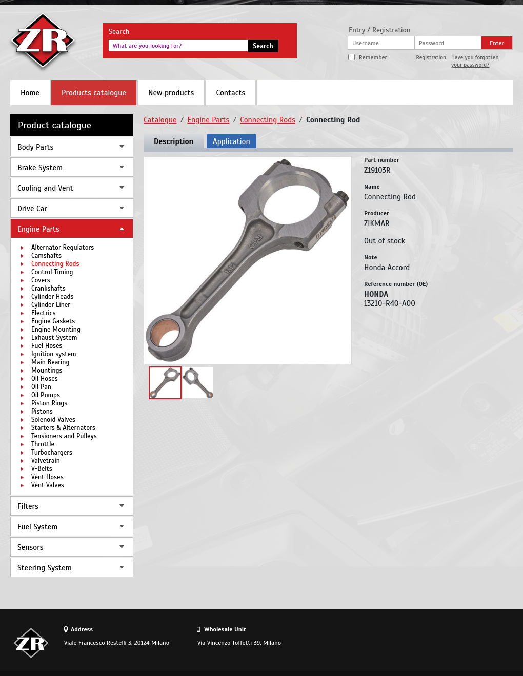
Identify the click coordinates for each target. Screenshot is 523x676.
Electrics (43, 313)
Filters (27, 506)
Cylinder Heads (52, 297)
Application (231, 141)
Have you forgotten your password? (474, 61)
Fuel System (37, 526)
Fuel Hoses (47, 346)
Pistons (42, 411)
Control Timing (52, 272)
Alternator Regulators (62, 247)
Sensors (30, 547)
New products (171, 92)
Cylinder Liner (50, 305)
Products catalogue (94, 92)
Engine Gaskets (53, 321)
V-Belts (41, 469)
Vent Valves (47, 485)
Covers (40, 280)
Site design (455, 642)
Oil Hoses (44, 379)
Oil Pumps (45, 395)
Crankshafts (48, 288)
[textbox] (178, 45)
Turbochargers (51, 452)
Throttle (42, 444)
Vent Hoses (47, 477)
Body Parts (35, 147)
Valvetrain (45, 461)
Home (30, 92)
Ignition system (53, 354)
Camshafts (46, 256)
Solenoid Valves (53, 420)
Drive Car (32, 208)
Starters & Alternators (63, 428)
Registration (431, 57)
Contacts (230, 92)
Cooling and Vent (45, 188)
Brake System (40, 167)
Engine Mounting (56, 329)
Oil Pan (41, 387)
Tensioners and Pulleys (64, 436)
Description (173, 141)
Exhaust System (54, 338)
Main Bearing (50, 362)
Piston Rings (49, 403)
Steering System (44, 567)
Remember (373, 57)
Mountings (47, 370)
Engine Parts (38, 229)
